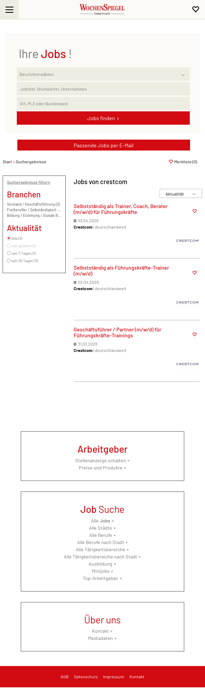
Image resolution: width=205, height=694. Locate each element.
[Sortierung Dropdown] (193, 193)
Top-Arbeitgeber (100, 578)
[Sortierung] (175, 193)
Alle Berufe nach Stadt (100, 542)
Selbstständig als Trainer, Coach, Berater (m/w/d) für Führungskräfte (121, 209)
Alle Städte (100, 528)
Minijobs (100, 571)
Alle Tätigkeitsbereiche (100, 549)
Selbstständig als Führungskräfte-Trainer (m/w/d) (121, 270)
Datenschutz (86, 676)
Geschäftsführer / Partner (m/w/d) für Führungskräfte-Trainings (117, 332)
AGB (65, 676)
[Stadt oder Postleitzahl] (103, 103)
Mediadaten (100, 638)
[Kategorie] (98, 74)
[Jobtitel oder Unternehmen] (103, 88)
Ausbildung (100, 564)
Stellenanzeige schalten (100, 460)
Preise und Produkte (101, 467)
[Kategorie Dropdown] (184, 72)
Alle (100, 520)
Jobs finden (101, 118)
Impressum (113, 676)
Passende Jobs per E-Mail (104, 145)
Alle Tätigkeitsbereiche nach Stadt (100, 556)
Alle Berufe (100, 535)
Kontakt (100, 631)
